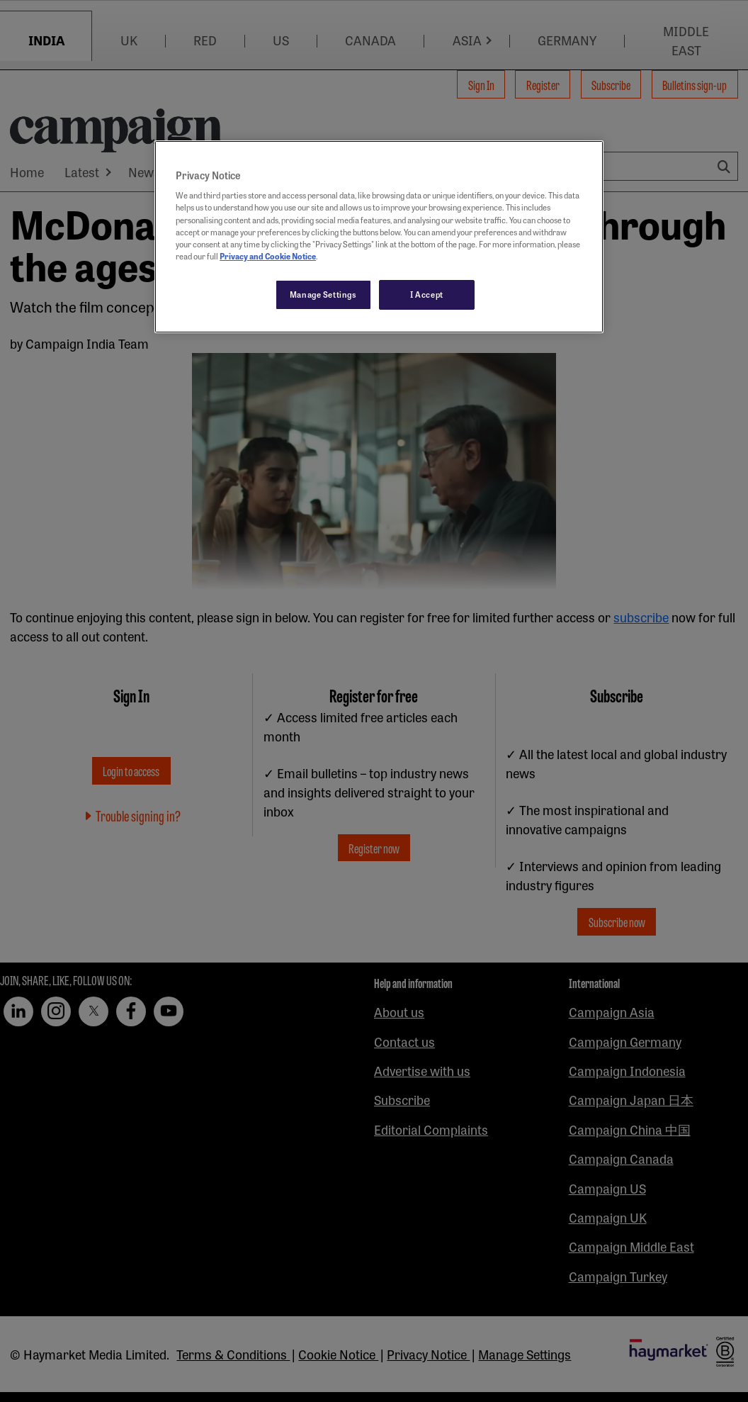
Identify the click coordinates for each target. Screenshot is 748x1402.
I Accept (426, 294)
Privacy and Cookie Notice (268, 256)
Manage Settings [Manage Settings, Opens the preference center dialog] (323, 294)
